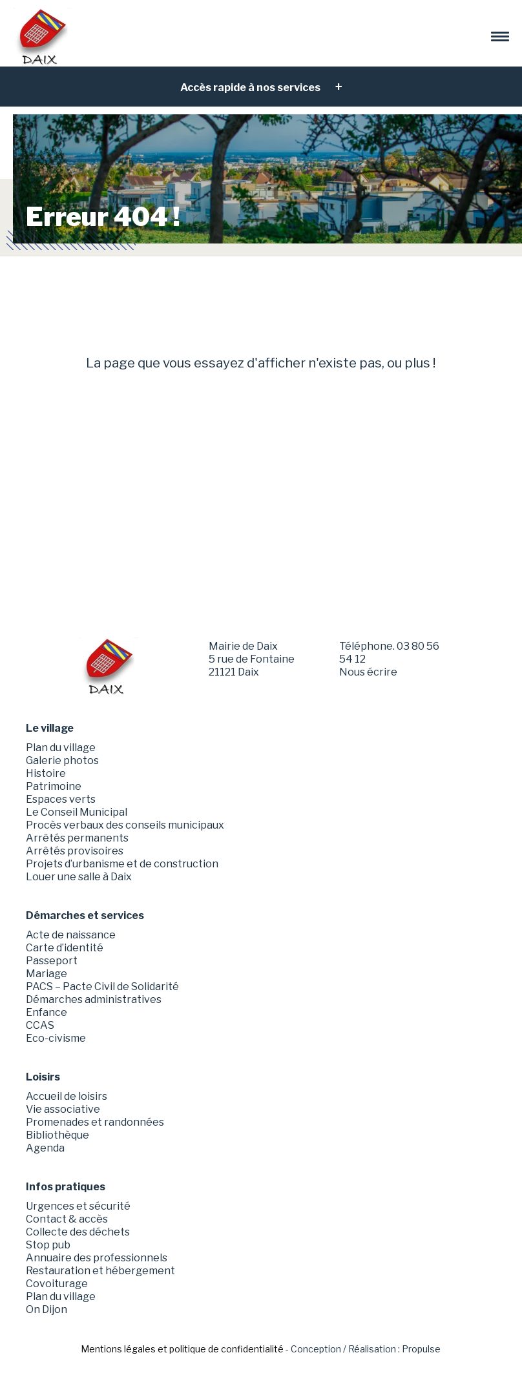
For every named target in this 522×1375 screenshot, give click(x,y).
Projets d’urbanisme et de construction (122, 864)
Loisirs (43, 1077)
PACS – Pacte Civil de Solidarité (102, 986)
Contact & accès (67, 1219)
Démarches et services (85, 915)
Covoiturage (57, 1283)
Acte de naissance (71, 935)
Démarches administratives (94, 999)
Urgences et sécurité (78, 1206)
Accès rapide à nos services (251, 87)
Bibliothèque (57, 1135)
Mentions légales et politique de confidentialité (182, 1348)
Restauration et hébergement (100, 1271)
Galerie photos (62, 760)
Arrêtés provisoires (74, 851)
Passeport (52, 961)
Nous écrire (368, 672)
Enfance (46, 1012)
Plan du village (61, 747)
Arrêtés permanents (77, 838)
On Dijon (46, 1309)
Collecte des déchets (78, 1232)
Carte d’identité (64, 948)
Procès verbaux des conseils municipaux (125, 825)
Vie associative (63, 1109)
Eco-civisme (56, 1038)
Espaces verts (61, 799)
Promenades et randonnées (95, 1122)
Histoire (46, 773)
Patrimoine (53, 786)
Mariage (46, 973)
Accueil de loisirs (66, 1096)
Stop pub (48, 1245)
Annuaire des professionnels (96, 1258)
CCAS (40, 1025)
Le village (50, 728)
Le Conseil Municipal (76, 812)
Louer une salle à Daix (79, 877)
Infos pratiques (65, 1187)
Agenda (45, 1148)
